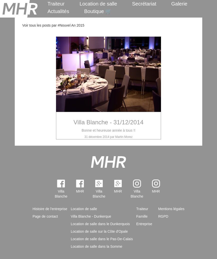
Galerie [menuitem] (179, 4)
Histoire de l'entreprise (49, 209)
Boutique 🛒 (98, 11)
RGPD (163, 216)
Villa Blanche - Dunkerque (91, 216)
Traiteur (56, 4)
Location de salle (98, 4)
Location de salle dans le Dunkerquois (100, 224)
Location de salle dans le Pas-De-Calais (102, 239)
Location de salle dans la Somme (96, 246)
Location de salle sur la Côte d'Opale (99, 231)
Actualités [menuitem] (58, 11)
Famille (142, 216)
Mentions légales (171, 209)
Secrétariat (144, 4)
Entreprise (144, 224)
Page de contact (45, 216)
